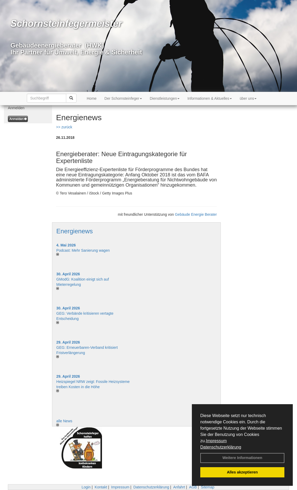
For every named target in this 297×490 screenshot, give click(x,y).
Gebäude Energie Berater (196, 214)
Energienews (74, 231)
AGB (193, 487)
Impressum (216, 441)
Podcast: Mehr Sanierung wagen (83, 250)
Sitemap (207, 487)
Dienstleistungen (165, 98)
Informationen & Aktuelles (209, 98)
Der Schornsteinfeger (123, 98)
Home (91, 98)
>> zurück (64, 127)
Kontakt (101, 487)
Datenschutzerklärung (220, 447)
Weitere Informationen (242, 458)
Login (85, 487)
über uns (248, 98)
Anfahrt (179, 487)
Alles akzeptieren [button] (242, 472)
